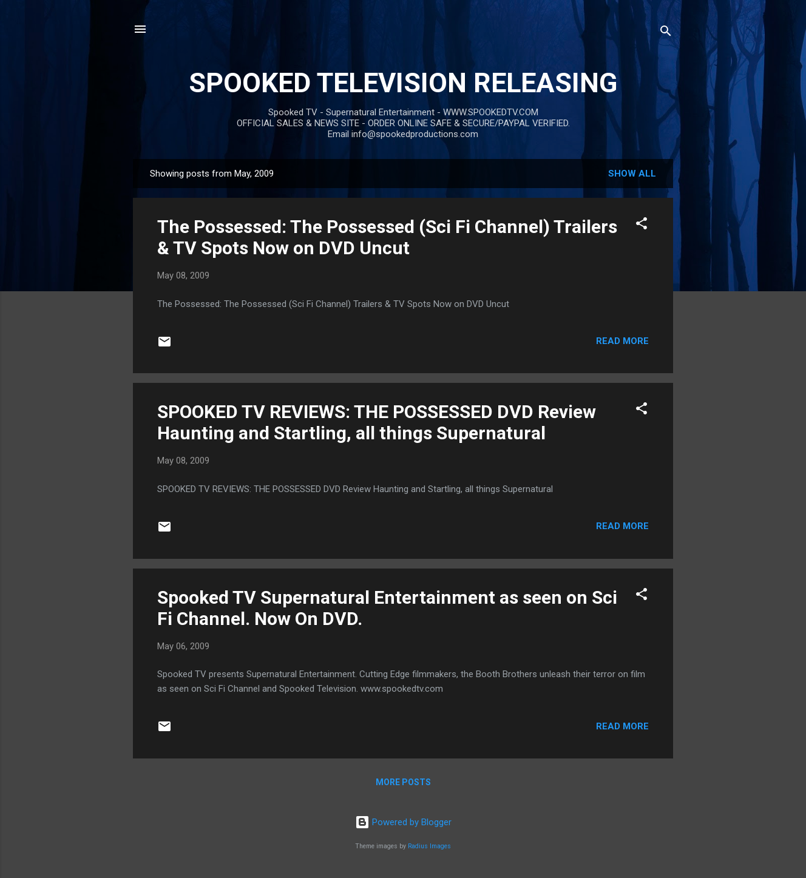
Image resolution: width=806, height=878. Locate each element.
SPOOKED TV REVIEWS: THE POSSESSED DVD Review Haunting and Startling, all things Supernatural (376, 422)
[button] (641, 225)
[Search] (666, 33)
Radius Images (429, 846)
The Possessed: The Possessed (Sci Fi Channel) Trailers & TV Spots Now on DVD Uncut (387, 237)
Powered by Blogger (403, 822)
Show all (632, 173)
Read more (622, 341)
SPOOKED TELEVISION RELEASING (403, 83)
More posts (403, 782)
